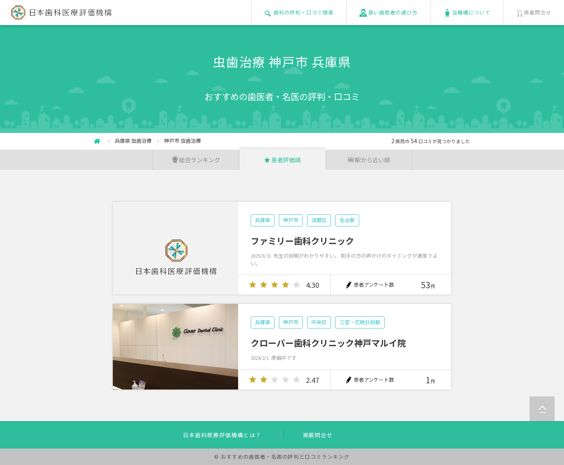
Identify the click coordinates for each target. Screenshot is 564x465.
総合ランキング (195, 160)
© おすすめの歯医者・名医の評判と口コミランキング (282, 456)
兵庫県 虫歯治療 (133, 140)
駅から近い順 (368, 160)
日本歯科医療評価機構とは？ (222, 435)
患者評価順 (282, 160)
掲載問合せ (318, 435)
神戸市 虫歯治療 (182, 140)
